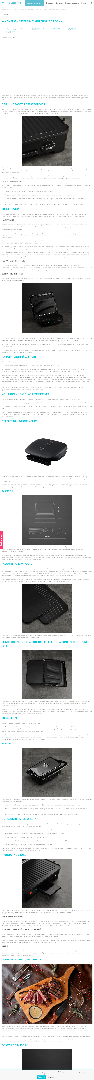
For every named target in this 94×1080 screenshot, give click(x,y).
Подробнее (51, 1077)
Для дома (59, 3)
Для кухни (50, 3)
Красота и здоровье (72, 3)
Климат (84, 3)
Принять (41, 1077)
